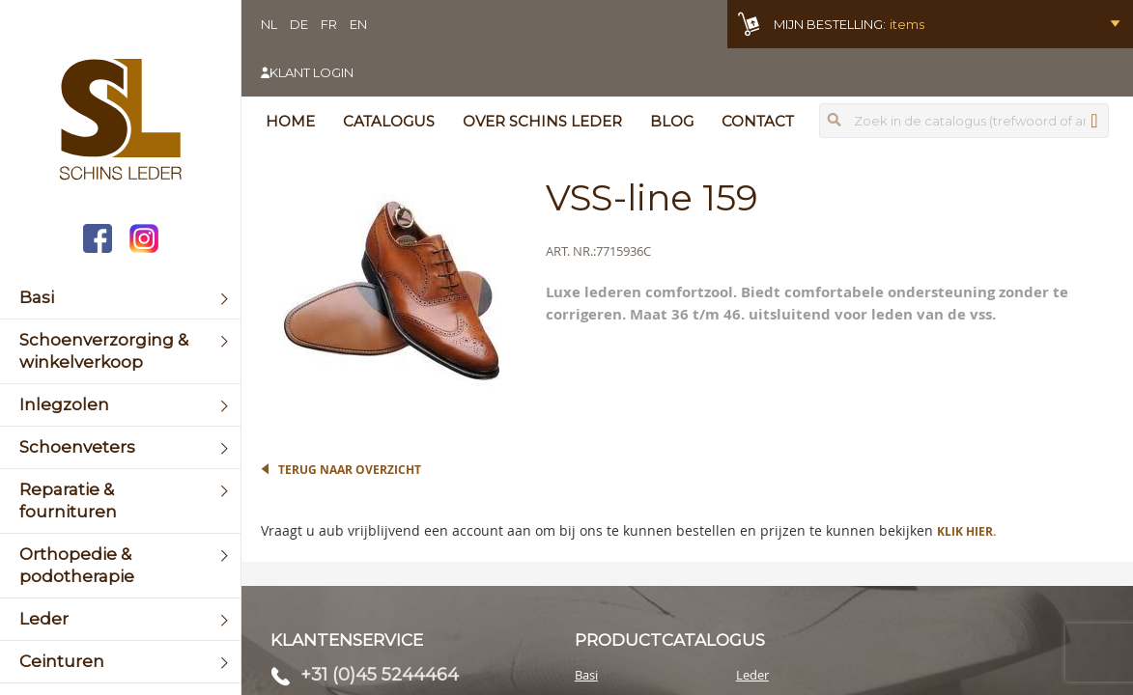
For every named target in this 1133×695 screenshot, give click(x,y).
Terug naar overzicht (349, 469)
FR (329, 24)
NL (269, 24)
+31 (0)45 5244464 (379, 674)
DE (299, 24)
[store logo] (120, 121)
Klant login (311, 72)
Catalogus (389, 121)
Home (290, 121)
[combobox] (964, 120)
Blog (672, 121)
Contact (758, 121)
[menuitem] (120, 298)
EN (358, 24)
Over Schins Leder (542, 121)
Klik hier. (966, 531)
